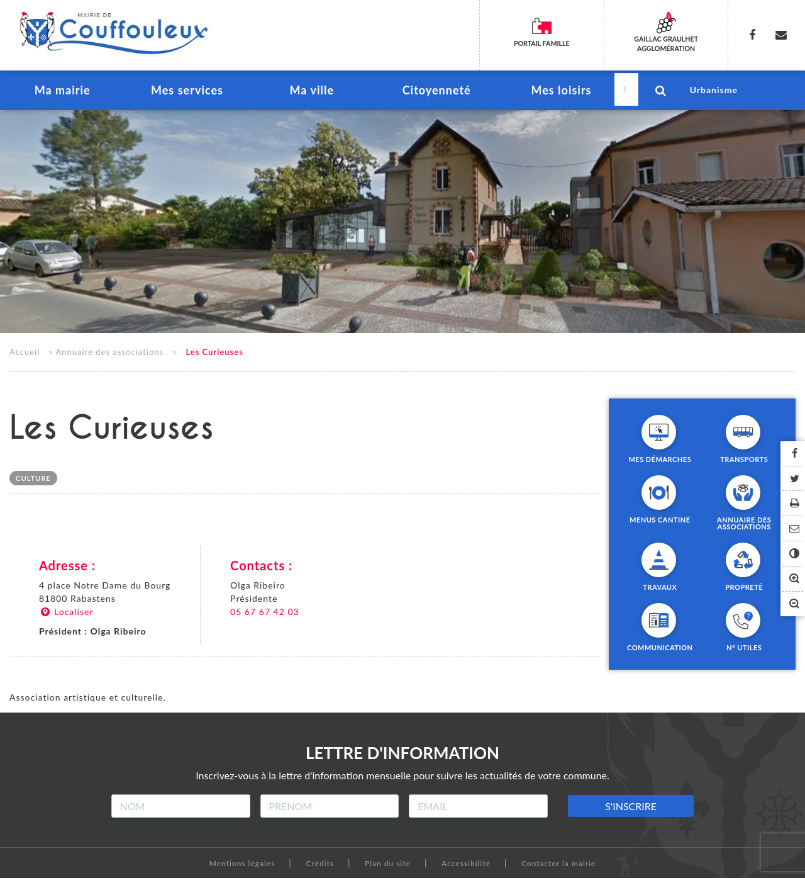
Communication (660, 649)
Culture (33, 481)
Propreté (744, 588)
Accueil (24, 354)
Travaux (660, 588)
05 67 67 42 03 (264, 614)
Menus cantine (660, 521)
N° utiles (744, 649)
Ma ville (311, 91)
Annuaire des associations (109, 354)
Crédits (320, 865)
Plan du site (388, 865)
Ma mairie (62, 91)
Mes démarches (659, 461)
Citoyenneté (436, 91)
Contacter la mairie (558, 865)
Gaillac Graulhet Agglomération (666, 44)
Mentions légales (242, 865)
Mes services (187, 91)
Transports (744, 461)
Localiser (66, 614)
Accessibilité (466, 865)
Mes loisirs (561, 91)
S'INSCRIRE (631, 808)
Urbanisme (714, 91)
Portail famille (541, 43)
